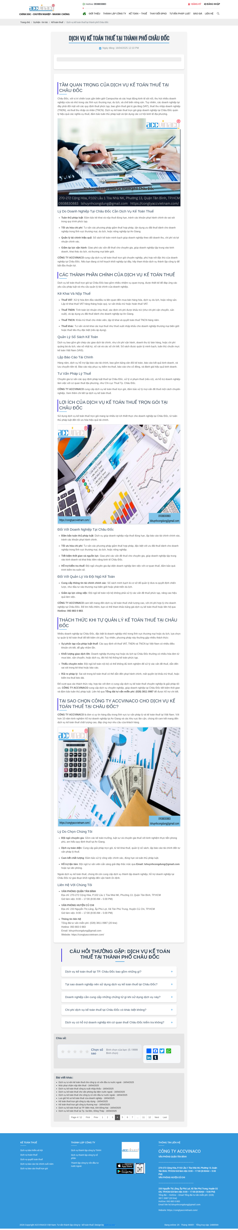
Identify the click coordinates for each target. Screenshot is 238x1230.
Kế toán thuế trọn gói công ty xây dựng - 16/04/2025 (83, 1103)
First (88, 1118)
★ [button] (63, 1051)
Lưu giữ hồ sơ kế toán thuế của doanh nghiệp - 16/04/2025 (86, 1099)
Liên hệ (209, 13)
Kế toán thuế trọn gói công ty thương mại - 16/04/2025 (84, 1106)
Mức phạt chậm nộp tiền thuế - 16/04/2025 (79, 1087)
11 (143, 1118)
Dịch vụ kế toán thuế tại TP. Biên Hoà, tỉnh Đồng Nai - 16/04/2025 (90, 1109)
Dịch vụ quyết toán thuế (31, 1160)
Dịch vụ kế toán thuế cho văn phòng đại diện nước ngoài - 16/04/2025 (92, 1093)
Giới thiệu (94, 13)
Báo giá (197, 13)
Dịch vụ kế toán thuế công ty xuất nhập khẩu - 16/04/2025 (86, 1090)
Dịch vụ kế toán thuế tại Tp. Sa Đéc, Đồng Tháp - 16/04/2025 (88, 1112)
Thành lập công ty (114, 13)
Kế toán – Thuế (138, 13)
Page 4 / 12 (76, 1118)
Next (157, 1118)
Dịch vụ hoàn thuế (28, 1156)
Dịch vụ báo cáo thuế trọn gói (34, 1169)
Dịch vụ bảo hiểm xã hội (31, 1151)
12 (149, 1118)
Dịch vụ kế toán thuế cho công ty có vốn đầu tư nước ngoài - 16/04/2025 (93, 1096)
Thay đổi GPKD (158, 13)
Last (165, 1118)
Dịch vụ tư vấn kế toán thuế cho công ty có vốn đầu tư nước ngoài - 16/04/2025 (96, 1083)
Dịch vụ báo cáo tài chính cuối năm (36, 1165)
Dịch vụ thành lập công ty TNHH (86, 1151)
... (138, 1118)
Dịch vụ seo (109, 1226)
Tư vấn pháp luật (180, 13)
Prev (96, 1118)
